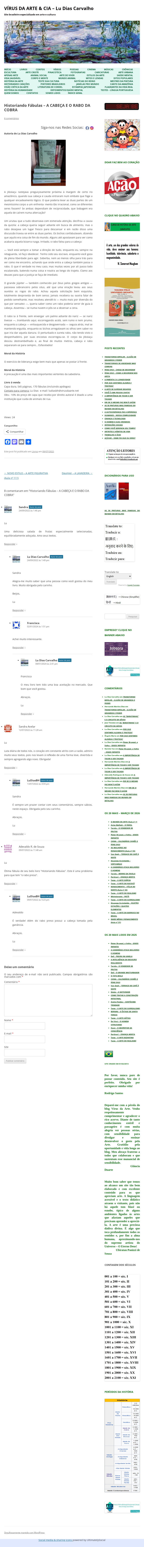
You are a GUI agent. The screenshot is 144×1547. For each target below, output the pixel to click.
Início (7, 69)
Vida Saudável (12, 78)
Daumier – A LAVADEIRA (77, 473)
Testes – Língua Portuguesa (117, 90)
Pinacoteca (54, 72)
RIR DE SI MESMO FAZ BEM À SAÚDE (120, 402)
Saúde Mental (125, 75)
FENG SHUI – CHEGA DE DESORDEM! (120, 370)
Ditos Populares (123, 78)
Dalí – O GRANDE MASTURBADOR (125, 972)
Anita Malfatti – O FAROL (121, 825)
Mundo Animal (67, 78)
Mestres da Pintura (121, 81)
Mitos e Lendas (94, 78)
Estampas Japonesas (83, 87)
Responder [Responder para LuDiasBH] (18, 833)
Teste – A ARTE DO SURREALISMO (125, 899)
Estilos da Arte (95, 75)
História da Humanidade (18, 90)
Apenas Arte (11, 75)
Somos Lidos (53, 93)
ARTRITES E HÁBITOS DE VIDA (117, 431)
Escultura (10, 72)
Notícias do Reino (84, 81)
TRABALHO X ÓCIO (113, 435)
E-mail (8, 1033)
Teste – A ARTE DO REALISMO (123, 893)
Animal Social (39, 75)
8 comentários (11, 118)
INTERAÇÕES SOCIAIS (114, 425)
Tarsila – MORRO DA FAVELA (123, 873)
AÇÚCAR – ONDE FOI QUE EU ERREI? (120, 438)
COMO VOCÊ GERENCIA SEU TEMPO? (120, 428)
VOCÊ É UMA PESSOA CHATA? (117, 392)
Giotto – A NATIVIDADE (120, 992)
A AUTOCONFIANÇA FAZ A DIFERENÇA (121, 412)
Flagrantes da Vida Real (119, 87)
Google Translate (133, 585)
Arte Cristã (32, 72)
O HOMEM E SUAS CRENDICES (117, 422)
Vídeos (57, 69)
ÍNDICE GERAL (75, 93)
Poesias (74, 69)
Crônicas (127, 69)
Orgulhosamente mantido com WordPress (24, 1532)
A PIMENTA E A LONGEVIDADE (117, 379)
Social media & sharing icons (56, 1540)
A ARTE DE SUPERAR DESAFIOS (118, 389)
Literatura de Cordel (50, 87)
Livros (23, 69)
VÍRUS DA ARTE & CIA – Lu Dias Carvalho (49, 8)
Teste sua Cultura (48, 81)
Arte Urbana (125, 72)
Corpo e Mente (39, 78)
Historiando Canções (17, 84)
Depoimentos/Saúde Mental (66, 90)
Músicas (108, 69)
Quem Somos (11, 93)
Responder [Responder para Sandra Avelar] (9, 767)
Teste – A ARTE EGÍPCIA (121, 880)
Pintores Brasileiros (53, 84)
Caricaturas (102, 72)
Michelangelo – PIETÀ (120, 896)
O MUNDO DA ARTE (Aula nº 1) (124, 822)
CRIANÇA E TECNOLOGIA (115, 418)
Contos (40, 69)
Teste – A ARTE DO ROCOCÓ (123, 883)
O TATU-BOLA (117, 976)
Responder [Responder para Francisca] (18, 647)
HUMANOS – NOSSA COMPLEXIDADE (120, 415)
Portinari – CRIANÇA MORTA (123, 877)
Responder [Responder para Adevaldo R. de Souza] (9, 883)
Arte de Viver (67, 75)
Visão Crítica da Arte (16, 87)
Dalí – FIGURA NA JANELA (121, 956)
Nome (8, 1020)
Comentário (12, 982)
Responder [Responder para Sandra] (9, 544)
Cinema (91, 69)
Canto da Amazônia (121, 84)
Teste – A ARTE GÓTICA (121, 1018)
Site (6, 1047)
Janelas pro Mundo (87, 84)
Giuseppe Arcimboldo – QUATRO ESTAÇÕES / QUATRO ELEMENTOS (125, 906)
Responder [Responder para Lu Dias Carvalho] (18, 610)
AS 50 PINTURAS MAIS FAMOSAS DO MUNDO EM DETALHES (121, 797)
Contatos (32, 93)
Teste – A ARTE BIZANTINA (122, 1037)
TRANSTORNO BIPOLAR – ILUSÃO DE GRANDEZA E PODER (120, 700)
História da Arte (13, 81)
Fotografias (78, 72)
